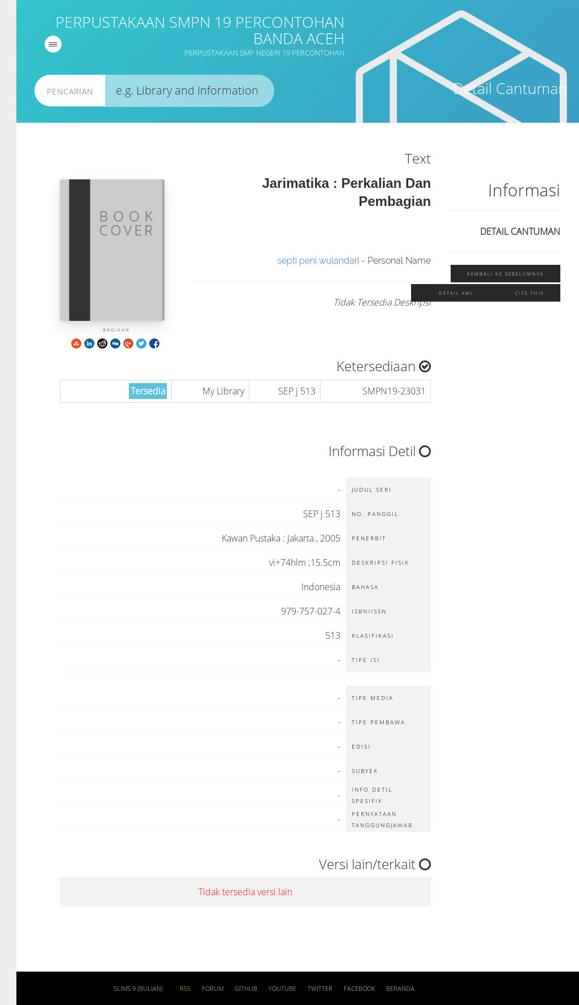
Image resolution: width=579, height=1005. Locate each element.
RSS (168, 989)
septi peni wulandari (302, 260)
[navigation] (36, 44)
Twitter (303, 989)
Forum (196, 989)
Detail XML (439, 293)
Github (229, 989)
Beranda (384, 989)
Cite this (513, 293)
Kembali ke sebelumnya (489, 273)
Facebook (342, 989)
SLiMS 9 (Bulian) (121, 989)
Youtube (266, 989)
